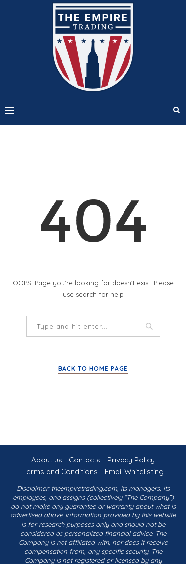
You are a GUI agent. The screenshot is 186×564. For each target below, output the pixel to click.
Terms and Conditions (60, 471)
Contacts (84, 459)
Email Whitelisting (134, 471)
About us (46, 459)
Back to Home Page (93, 368)
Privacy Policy (131, 459)
